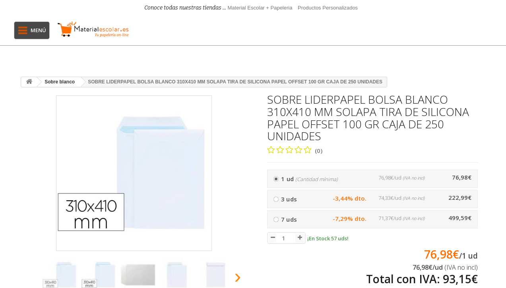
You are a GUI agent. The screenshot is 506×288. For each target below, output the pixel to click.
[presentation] (30, 278)
